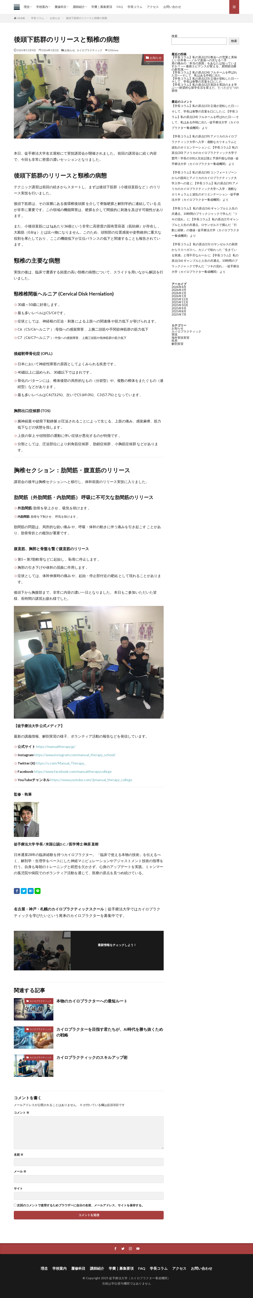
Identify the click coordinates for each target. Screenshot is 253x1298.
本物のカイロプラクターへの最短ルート (91, 1000)
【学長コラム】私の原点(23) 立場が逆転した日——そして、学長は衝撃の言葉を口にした (205, 80)
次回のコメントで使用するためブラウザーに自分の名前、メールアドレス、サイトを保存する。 (80, 1205)
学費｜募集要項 (101, 7)
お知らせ (55, 18)
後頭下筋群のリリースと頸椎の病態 (86, 18)
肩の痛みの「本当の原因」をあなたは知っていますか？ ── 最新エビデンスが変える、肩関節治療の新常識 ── (204, 66)
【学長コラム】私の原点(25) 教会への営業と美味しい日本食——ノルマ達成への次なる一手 (204, 58)
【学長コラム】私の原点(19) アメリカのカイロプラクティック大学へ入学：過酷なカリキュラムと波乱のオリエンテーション (204, 141)
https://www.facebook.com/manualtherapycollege (73, 771)
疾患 (174, 340)
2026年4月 (179, 287)
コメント (21, 1112)
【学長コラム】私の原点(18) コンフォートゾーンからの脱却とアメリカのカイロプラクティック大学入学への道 (204, 177)
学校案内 (42, 7)
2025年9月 (179, 308)
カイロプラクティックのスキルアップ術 (91, 1057)
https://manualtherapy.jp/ (56, 747)
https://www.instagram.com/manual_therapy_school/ (75, 755)
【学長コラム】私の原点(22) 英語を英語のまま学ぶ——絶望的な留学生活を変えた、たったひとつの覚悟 (205, 87)
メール (20, 1171)
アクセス (153, 7)
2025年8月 (179, 311)
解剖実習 (177, 343)
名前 (18, 1154)
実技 (174, 334)
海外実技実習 (180, 337)
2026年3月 (179, 290)
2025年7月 (179, 314)
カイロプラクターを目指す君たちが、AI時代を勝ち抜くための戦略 (109, 1032)
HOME (21, 18)
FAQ (120, 7)
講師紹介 (79, 7)
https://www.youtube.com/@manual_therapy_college (91, 780)
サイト (18, 1188)
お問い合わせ (172, 7)
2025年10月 (180, 305)
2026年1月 (179, 296)
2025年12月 (180, 299)
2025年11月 (180, 302)
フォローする (117, 950)
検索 (174, 36)
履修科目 (60, 7)
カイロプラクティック (89, 50)
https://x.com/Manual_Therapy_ (60, 763)
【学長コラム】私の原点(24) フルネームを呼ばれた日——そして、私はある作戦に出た (204, 73)
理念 (27, 7)
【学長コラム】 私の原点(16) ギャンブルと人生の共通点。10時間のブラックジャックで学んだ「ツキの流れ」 (205, 213)
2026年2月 (179, 293)
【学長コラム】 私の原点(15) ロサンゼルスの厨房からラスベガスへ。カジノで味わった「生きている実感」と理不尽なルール (205, 249)
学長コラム (134, 7)
